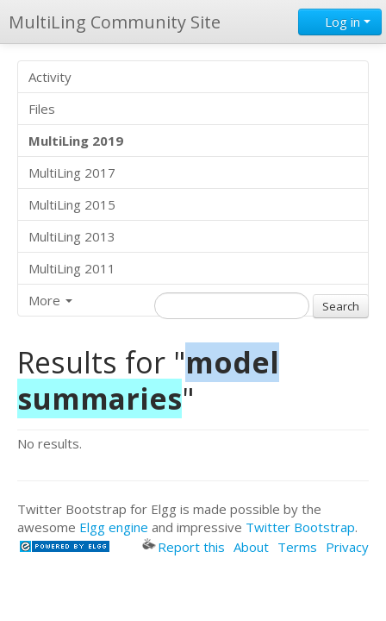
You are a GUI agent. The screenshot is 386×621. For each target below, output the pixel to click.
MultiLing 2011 (71, 268)
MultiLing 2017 (71, 172)
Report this (183, 546)
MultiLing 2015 (71, 204)
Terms (297, 546)
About (251, 546)
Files (41, 108)
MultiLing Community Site (115, 22)
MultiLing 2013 (71, 236)
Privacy (347, 546)
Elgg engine (113, 527)
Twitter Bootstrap (300, 527)
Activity (50, 76)
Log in (339, 21)
